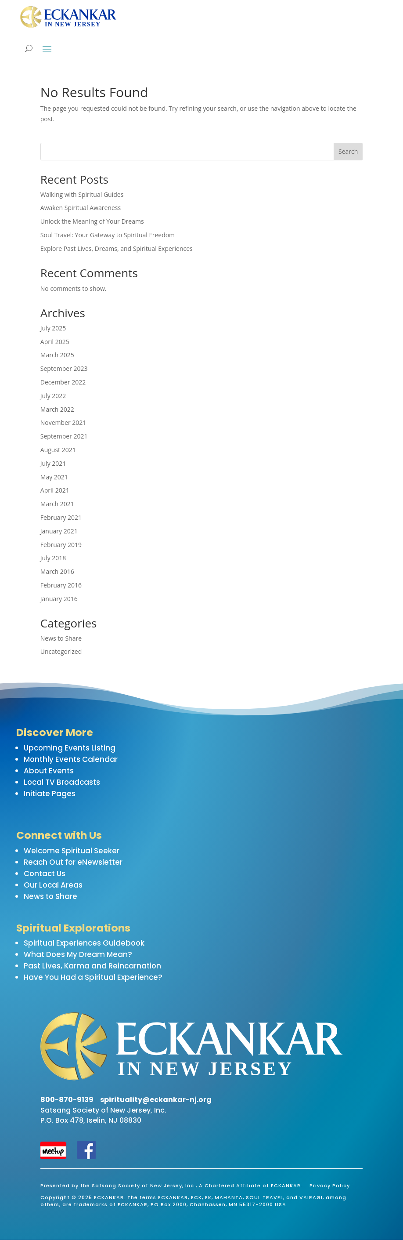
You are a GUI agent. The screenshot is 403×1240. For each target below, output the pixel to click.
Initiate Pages (50, 793)
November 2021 (63, 422)
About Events (49, 770)
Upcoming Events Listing (69, 748)
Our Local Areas (53, 885)
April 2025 (54, 341)
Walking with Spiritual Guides (82, 194)
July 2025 (53, 328)
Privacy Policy (329, 1185)
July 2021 (53, 463)
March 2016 (57, 571)
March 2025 (57, 355)
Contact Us (44, 873)
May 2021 (54, 477)
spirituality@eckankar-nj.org (156, 1100)
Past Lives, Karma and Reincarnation (92, 966)
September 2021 (64, 436)
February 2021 (61, 517)
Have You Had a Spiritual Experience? (93, 977)
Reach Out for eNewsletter (73, 862)
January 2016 (59, 599)
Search (348, 151)
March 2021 (57, 504)
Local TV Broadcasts (62, 782)
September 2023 (64, 368)
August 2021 (58, 450)
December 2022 (63, 382)
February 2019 (61, 544)
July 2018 (53, 558)
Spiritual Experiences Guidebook (84, 943)
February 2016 (61, 585)
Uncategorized (61, 651)
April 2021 (54, 490)
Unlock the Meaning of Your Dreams (92, 221)
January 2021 (59, 531)
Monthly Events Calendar (71, 759)
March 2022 (57, 409)
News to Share (61, 638)
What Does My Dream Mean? (78, 954)
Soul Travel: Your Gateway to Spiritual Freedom (107, 235)
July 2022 (53, 396)
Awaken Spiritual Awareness (80, 207)
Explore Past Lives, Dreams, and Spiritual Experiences (116, 248)
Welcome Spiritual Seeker (71, 850)
